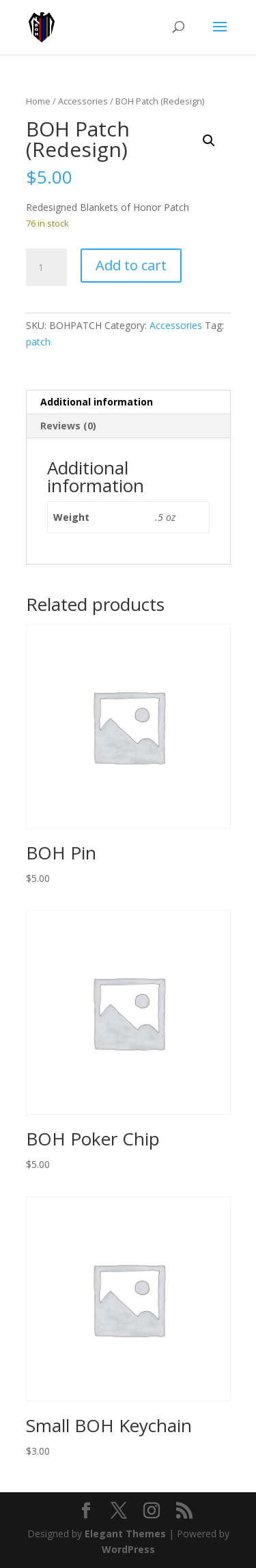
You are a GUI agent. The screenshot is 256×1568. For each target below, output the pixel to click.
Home (38, 101)
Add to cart (131, 265)
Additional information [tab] (96, 401)
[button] (209, 140)
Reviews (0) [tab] (68, 425)
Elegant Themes (125, 1533)
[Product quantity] (46, 267)
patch (38, 341)
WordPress (128, 1549)
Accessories (83, 101)
